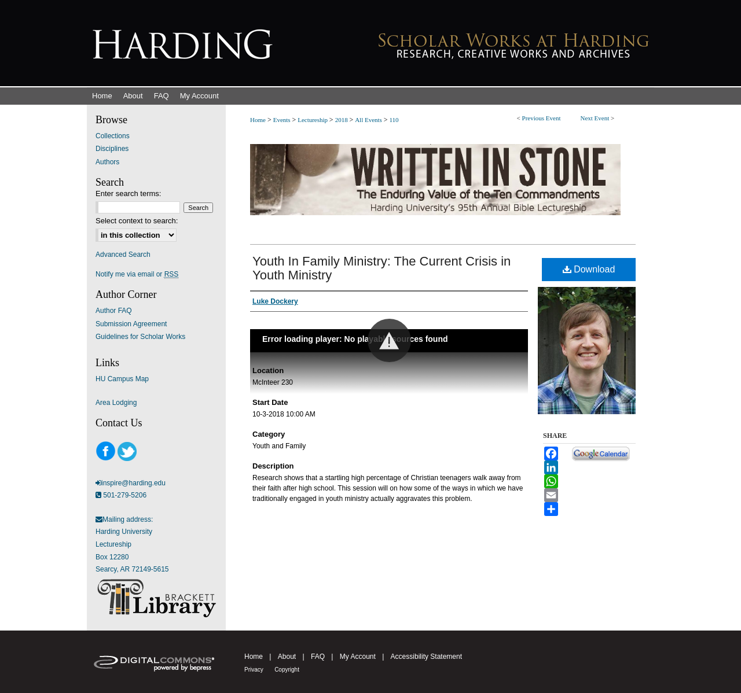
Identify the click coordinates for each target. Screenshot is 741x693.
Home (258, 119)
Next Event (594, 118)
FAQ (318, 657)
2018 (342, 119)
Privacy (253, 669)
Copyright (286, 669)
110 (393, 119)
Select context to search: (137, 220)
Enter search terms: (128, 193)
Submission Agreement (131, 324)
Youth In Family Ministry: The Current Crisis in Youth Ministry (381, 268)
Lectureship (313, 119)
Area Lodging (116, 403)
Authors (107, 162)
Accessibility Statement (426, 657)
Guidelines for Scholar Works (140, 337)
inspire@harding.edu (133, 483)
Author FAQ (114, 311)
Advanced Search (123, 254)
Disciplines (112, 149)
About (287, 657)
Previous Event (541, 118)
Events (282, 119)
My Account (358, 657)
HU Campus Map (122, 379)
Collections (113, 136)
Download (589, 269)
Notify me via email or (137, 274)
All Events (369, 119)
